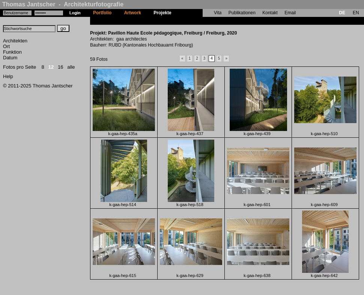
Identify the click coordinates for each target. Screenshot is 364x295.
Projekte (162, 12)
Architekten (15, 41)
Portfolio (102, 12)
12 (51, 67)
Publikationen (242, 12)
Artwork (132, 12)
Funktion (12, 52)
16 (60, 67)
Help (8, 76)
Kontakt (270, 12)
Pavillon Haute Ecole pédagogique (214, 20)
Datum (10, 57)
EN (356, 12)
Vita (217, 12)
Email (290, 12)
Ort (6, 46)
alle (71, 67)
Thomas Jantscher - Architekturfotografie (62, 4)
